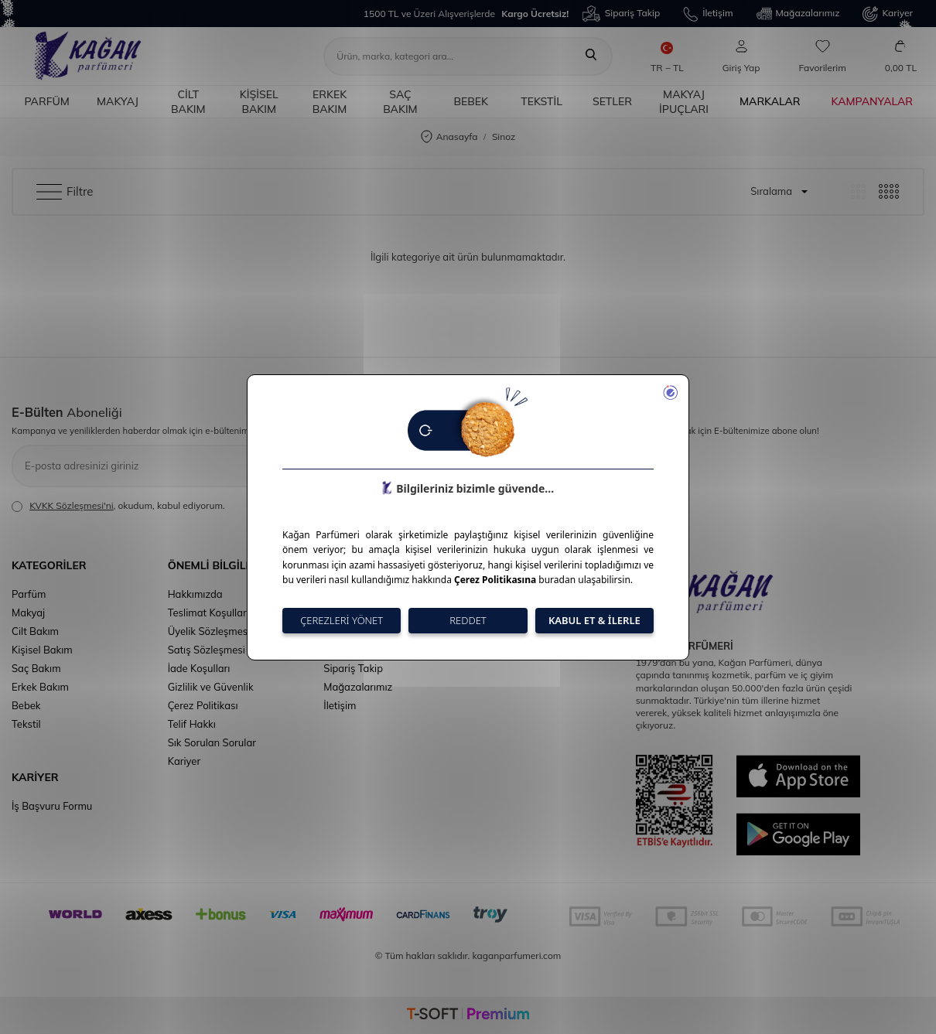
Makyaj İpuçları (684, 101)
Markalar (770, 101)
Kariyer (888, 14)
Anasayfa (449, 137)
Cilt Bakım (188, 101)
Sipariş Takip (621, 13)
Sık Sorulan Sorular (212, 742)
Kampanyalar (872, 101)
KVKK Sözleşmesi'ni (71, 505)
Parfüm (46, 101)
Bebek (470, 101)
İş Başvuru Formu (52, 806)
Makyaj (117, 101)
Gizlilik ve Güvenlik (211, 687)
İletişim (708, 14)
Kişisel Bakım (259, 101)
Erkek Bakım (330, 101)
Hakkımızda (195, 594)
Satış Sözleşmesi (206, 649)
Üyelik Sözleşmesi (209, 631)
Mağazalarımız (798, 14)
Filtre (64, 192)
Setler (612, 101)
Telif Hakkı (192, 724)
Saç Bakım (400, 101)
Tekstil (541, 101)
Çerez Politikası (203, 705)
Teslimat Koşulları (208, 612)
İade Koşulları (199, 668)
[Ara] (591, 56)
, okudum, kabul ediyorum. (118, 506)
